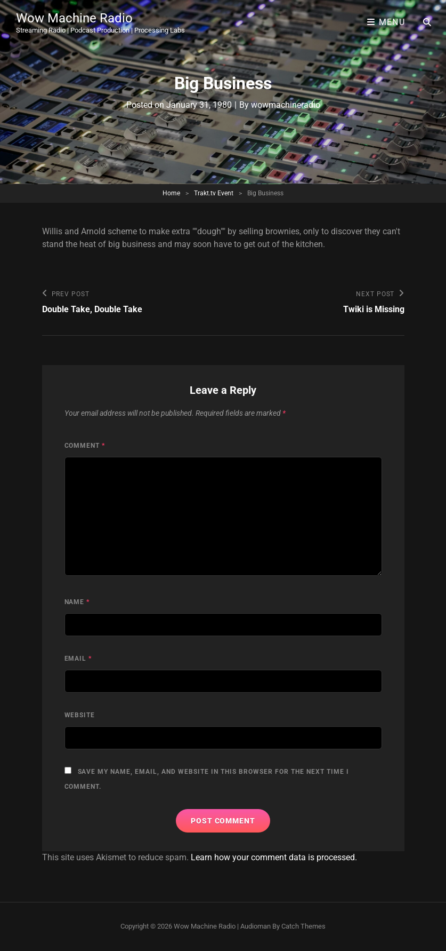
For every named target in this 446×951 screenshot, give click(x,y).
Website (79, 715)
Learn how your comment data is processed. (274, 857)
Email (78, 658)
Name (77, 602)
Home (171, 193)
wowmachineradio (285, 105)
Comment (85, 445)
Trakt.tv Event (213, 193)
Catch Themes (303, 926)
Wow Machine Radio (74, 18)
